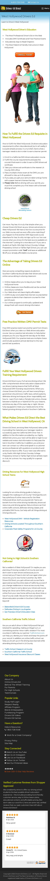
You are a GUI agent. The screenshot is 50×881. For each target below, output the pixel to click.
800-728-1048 (17, 2)
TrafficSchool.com (37, 633)
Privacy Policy (11, 741)
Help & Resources (13, 727)
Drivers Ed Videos (13, 715)
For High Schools (12, 690)
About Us (9, 679)
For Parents (10, 687)
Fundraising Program (14, 713)
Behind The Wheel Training (17, 685)
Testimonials (10, 693)
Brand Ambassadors (14, 710)
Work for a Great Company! (18, 735)
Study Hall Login (12, 702)
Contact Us (33, 2)
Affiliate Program (12, 707)
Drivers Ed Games (13, 718)
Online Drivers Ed (13, 682)
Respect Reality (12, 704)
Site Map (9, 743)
